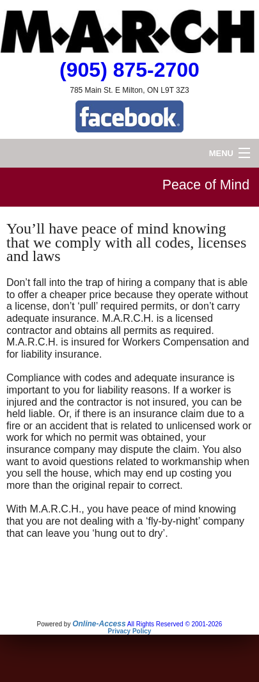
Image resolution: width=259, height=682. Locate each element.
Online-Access (98, 623)
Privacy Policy (130, 631)
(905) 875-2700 (129, 69)
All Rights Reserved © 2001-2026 (175, 624)
